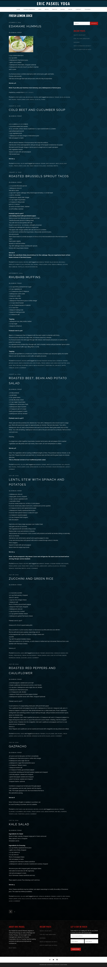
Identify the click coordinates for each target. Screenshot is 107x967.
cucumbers (19, 811)
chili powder (25, 264)
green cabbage (57, 264)
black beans (54, 262)
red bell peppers (61, 811)
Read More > (13, 948)
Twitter (53, 959)
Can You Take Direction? (82, 38)
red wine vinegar (33, 165)
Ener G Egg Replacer (26, 363)
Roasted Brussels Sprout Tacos (39, 176)
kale (23, 898)
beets (58, 163)
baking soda (52, 360)
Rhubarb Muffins (25, 277)
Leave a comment (20, 367)
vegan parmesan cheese (45, 898)
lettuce (65, 264)
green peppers (49, 811)
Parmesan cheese (14, 657)
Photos (54, 9)
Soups (23, 163)
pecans (18, 365)
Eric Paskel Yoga (53, 3)
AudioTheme (63, 964)
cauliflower (50, 733)
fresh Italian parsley (29, 655)
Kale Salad (19, 824)
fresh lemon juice (23, 99)
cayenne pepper (55, 563)
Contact (78, 9)
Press (70, 9)
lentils (50, 566)
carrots (18, 264)
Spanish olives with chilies (41, 736)
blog (61, 97)
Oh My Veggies (28, 92)
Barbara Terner (53, 97)
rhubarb (25, 365)
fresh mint (25, 566)
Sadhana (77, 42)
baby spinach (39, 896)
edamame (67, 97)
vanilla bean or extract (36, 365)
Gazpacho (18, 746)
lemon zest (43, 566)
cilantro (12, 811)
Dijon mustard (56, 464)
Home (18, 9)
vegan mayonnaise (31, 266)
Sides (22, 653)
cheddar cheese (59, 653)
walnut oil (57, 898)
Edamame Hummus (25, 26)
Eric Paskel (12, 99)
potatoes (49, 466)
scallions (42, 165)
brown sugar (13, 363)
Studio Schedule (29, 9)
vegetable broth (52, 165)
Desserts (18, 360)
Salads (23, 464)
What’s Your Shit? (80, 35)
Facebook (50, 959)
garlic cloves (34, 566)
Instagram (57, 959)
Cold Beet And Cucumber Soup (37, 109)
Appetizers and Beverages (24, 97)
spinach (11, 568)
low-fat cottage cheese (58, 655)
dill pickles (66, 464)
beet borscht (50, 163)
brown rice (49, 653)
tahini (43, 99)
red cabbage (13, 266)
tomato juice (13, 814)
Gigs (39, 9)
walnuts (58, 365)
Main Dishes (19, 262)
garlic (32, 99)
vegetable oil (50, 365)
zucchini (24, 657)
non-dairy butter (60, 363)
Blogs (63, 9)
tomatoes (21, 814)
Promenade (43, 964)
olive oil (38, 99)
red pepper (27, 736)
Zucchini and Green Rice (31, 578)
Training (87, 9)
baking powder (42, 360)
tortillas (21, 266)
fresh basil (18, 655)
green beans (34, 466)
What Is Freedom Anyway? (82, 45)
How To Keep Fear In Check (82, 49)
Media (47, 9)
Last (86, 945)
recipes (36, 97)
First (72, 945)
